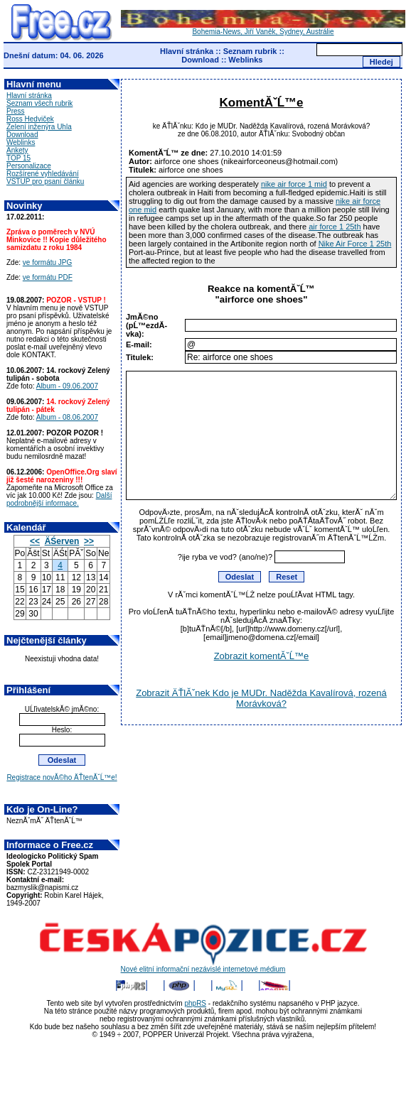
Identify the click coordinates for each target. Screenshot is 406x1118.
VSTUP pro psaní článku (45, 181)
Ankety (17, 150)
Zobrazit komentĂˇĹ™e (261, 656)
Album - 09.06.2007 (67, 386)
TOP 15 (18, 158)
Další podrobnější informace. (59, 499)
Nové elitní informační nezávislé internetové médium (203, 966)
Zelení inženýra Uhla (39, 127)
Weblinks (245, 59)
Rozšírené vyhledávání (42, 174)
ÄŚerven (62, 541)
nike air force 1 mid (294, 184)
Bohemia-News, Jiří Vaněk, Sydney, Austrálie (263, 28)
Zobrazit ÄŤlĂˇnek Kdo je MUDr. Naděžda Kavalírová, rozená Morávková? (261, 698)
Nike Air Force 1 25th (355, 243)
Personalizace (28, 166)
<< (35, 541)
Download (200, 59)
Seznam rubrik (250, 51)
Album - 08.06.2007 (67, 417)
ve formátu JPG (47, 262)
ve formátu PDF (48, 277)
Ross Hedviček (30, 119)
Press (15, 111)
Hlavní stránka (186, 51)
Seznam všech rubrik (39, 103)
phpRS (195, 1003)
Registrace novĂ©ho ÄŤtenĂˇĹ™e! (61, 777)
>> (89, 541)
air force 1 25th (334, 226)
